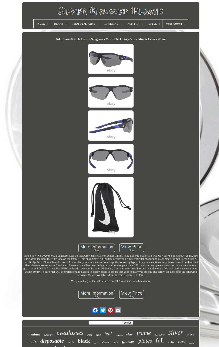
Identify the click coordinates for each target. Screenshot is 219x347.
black (84, 341)
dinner (105, 342)
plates (145, 341)
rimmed (119, 335)
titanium (33, 334)
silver (175, 332)
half (108, 333)
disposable (52, 341)
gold (89, 334)
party (71, 342)
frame (144, 332)
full (160, 340)
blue (98, 334)
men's (32, 341)
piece (190, 334)
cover (96, 343)
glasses (128, 341)
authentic (48, 334)
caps (115, 342)
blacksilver (160, 335)
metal (181, 342)
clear (129, 334)
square (191, 343)
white (171, 342)
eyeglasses (70, 332)
